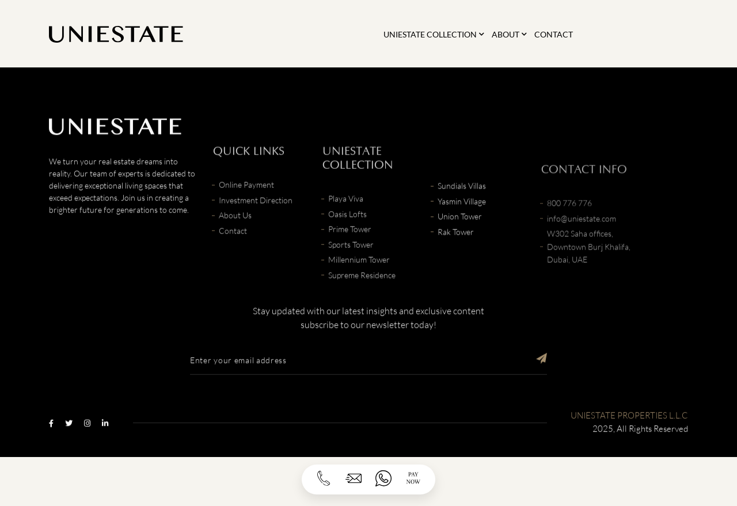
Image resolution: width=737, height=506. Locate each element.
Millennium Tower (359, 289)
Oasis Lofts (347, 244)
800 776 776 (569, 244)
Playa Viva (345, 228)
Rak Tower (456, 253)
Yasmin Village (462, 222)
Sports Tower (351, 275)
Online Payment (246, 215)
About (505, 34)
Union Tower (460, 237)
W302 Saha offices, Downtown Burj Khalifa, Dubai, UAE (588, 287)
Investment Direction (255, 230)
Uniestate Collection (430, 34)
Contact (553, 34)
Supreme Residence (362, 305)
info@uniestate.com (581, 260)
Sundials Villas (462, 207)
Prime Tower (349, 259)
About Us (235, 245)
